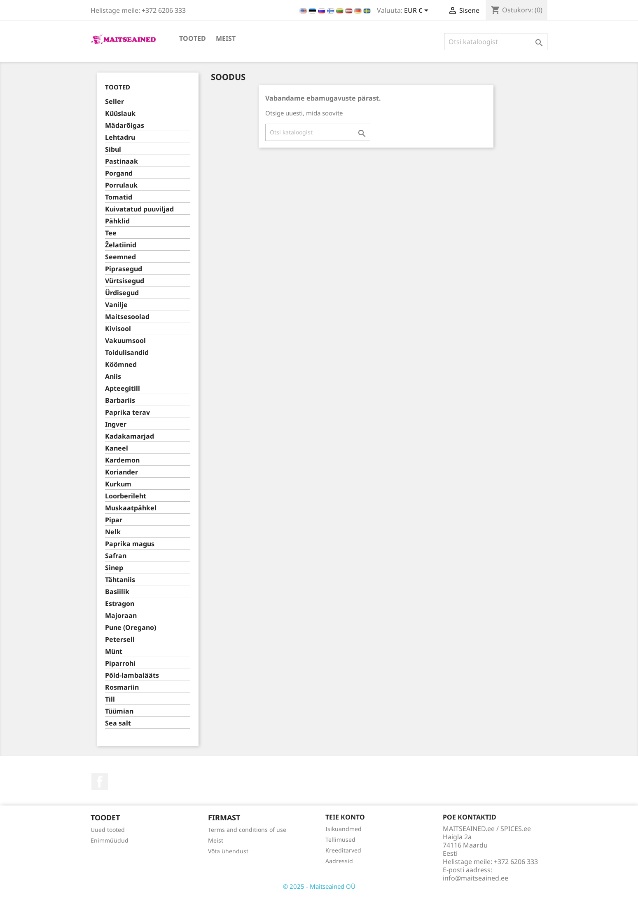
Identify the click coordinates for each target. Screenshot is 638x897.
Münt (113, 651)
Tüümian (119, 711)
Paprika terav (127, 412)
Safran (115, 556)
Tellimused (340, 839)
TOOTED (192, 38)
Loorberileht (125, 496)
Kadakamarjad (129, 436)
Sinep (114, 568)
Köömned (121, 364)
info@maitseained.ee (475, 878)
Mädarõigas (124, 125)
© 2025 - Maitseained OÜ (319, 886)
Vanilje (116, 305)
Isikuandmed (343, 829)
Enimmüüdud (110, 840)
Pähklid (117, 221)
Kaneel (116, 448)
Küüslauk (120, 113)
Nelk (113, 532)
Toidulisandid (127, 352)
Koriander (121, 472)
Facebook (99, 781)
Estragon (119, 603)
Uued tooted (108, 830)
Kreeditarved (343, 850)
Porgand (119, 173)
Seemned (120, 257)
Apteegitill (122, 388)
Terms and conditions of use (247, 830)
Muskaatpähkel (131, 508)
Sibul (113, 149)
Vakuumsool (125, 340)
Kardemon (122, 460)
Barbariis (120, 400)
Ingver (115, 424)
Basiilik (117, 591)
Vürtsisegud (124, 281)
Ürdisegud (122, 293)
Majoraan (121, 615)
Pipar (113, 520)
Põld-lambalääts (132, 675)
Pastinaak (121, 161)
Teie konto (345, 817)
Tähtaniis (120, 579)
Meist (226, 38)
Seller (114, 101)
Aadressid (339, 861)
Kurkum (118, 484)
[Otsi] (495, 41)
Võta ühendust (228, 851)
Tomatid (118, 197)
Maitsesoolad (127, 316)
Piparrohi (120, 663)
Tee (111, 233)
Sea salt (118, 723)
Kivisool (118, 328)
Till (110, 699)
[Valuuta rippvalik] (417, 11)
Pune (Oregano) (130, 627)
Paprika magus (129, 544)
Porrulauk (121, 185)
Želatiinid (120, 245)
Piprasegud (123, 269)
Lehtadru (120, 137)
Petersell (120, 639)
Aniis (113, 376)
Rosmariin (122, 687)
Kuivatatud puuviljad (139, 209)
